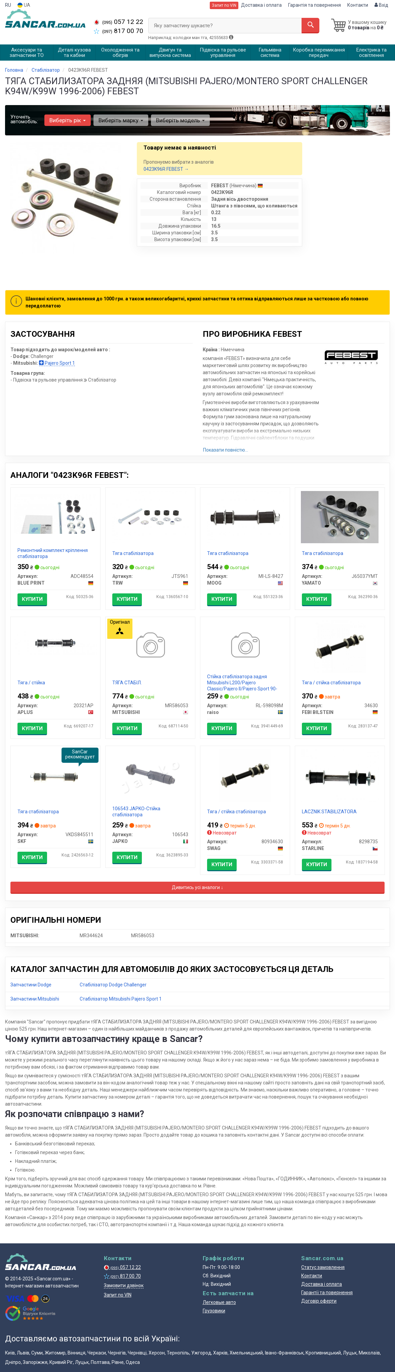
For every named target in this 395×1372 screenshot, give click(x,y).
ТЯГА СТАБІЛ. (127, 682)
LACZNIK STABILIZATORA (329, 811)
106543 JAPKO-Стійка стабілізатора (136, 811)
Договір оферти (319, 1301)
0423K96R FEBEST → (166, 169)
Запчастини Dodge (30, 984)
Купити (32, 599)
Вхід (381, 5)
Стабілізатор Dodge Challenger (113, 984)
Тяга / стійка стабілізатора (331, 682)
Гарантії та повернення (327, 1292)
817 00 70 (118, 31)
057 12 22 (118, 22)
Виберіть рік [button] (67, 120)
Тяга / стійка (31, 682)
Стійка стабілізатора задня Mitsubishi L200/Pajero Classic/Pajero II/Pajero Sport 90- (242, 682)
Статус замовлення (323, 1267)
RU (8, 5)
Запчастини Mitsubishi (34, 999)
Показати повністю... (225, 450)
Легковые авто (219, 1302)
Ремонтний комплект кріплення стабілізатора (52, 553)
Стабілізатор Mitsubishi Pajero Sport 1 (121, 999)
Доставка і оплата (261, 5)
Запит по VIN (224, 5)
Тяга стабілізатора (133, 553)
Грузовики (214, 1310)
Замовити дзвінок (124, 1285)
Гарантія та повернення (314, 5)
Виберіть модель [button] (180, 120)
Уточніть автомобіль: (24, 119)
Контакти (357, 5)
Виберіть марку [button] (120, 120)
